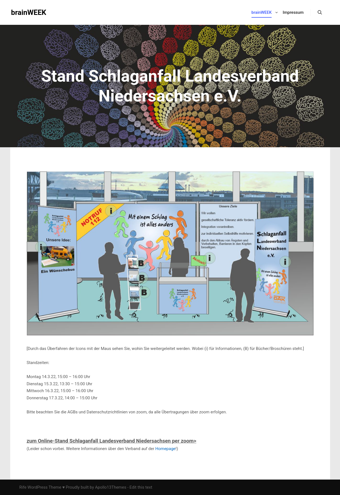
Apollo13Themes (110, 487)
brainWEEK (28, 12)
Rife (22, 487)
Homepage (165, 448)
